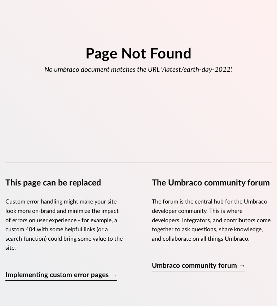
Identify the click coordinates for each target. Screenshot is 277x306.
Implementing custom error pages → (61, 275)
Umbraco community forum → (199, 265)
